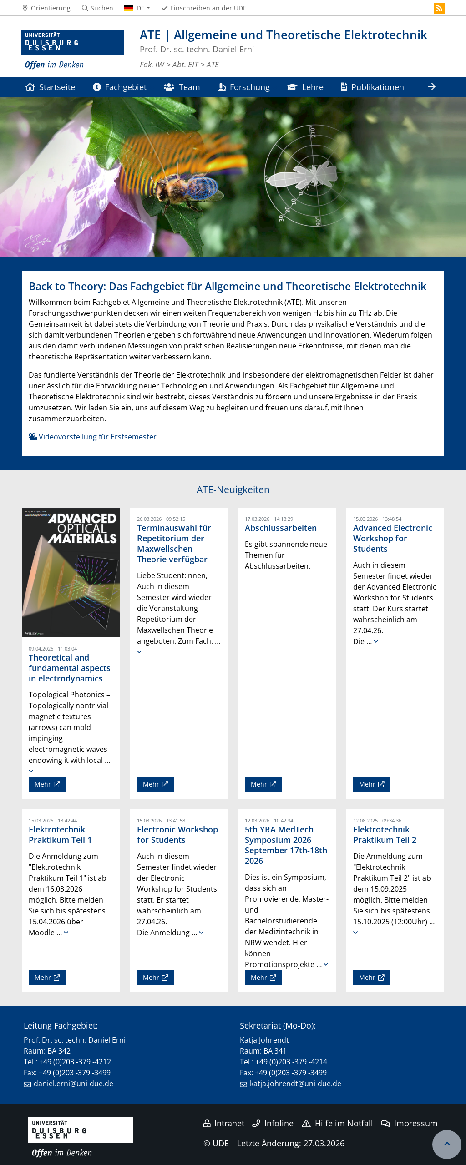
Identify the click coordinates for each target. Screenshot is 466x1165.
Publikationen (372, 86)
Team (182, 86)
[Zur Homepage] (72, 50)
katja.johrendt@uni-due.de (295, 1084)
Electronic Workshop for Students (177, 834)
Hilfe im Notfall (337, 1123)
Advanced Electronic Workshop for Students (392, 538)
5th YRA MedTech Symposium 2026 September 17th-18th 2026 (286, 845)
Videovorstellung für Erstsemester (98, 437)
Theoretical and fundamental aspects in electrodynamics (70, 668)
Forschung (244, 86)
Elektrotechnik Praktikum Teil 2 (384, 834)
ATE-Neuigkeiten (233, 489)
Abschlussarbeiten (281, 527)
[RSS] (439, 8)
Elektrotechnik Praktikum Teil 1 (60, 834)
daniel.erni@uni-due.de (73, 1084)
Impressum (409, 1123)
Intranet (223, 1123)
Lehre (305, 86)
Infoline (273, 1123)
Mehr (43, 784)
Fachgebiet (120, 86)
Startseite (50, 86)
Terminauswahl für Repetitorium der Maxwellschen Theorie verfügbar (174, 543)
